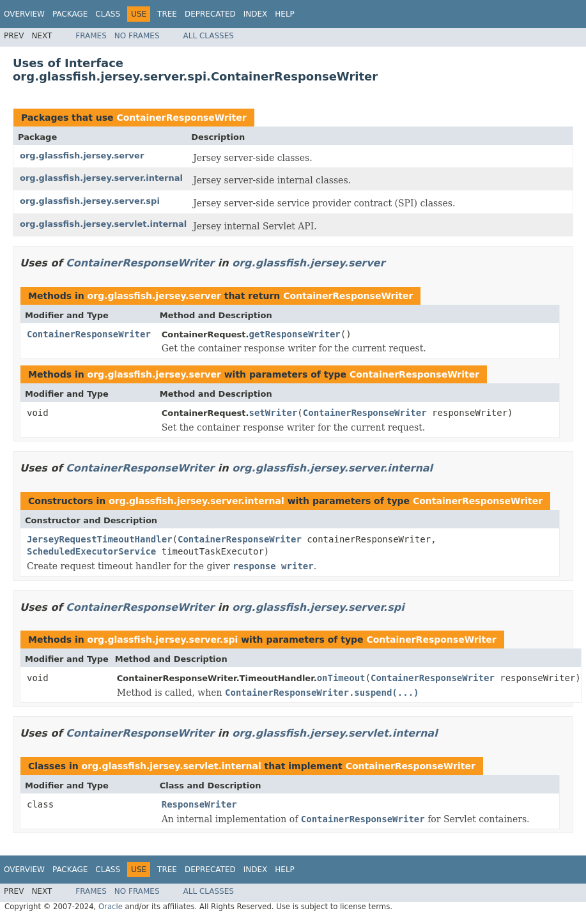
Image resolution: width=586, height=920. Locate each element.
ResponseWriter (199, 804)
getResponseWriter (295, 334)
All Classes (208, 35)
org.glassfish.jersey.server (82, 155)
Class (107, 14)
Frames (91, 35)
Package (70, 14)
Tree (167, 14)
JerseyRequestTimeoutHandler (100, 539)
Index (255, 14)
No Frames (137, 35)
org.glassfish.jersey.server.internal (101, 178)
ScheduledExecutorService (91, 551)
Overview (24, 14)
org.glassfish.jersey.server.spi (90, 201)
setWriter (273, 413)
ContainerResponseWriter (181, 117)
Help (285, 14)
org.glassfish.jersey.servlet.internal (103, 224)
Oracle (110, 906)
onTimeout (341, 678)
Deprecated (210, 14)
